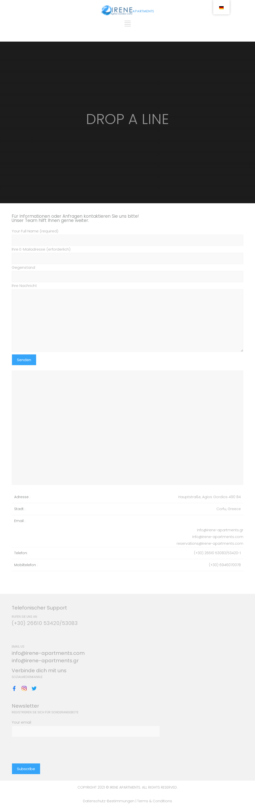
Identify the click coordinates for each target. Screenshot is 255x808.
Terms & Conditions (154, 801)
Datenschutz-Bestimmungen (109, 801)
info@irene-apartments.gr (220, 530)
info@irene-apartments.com (217, 536)
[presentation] (49, 746)
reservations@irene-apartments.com (210, 543)
